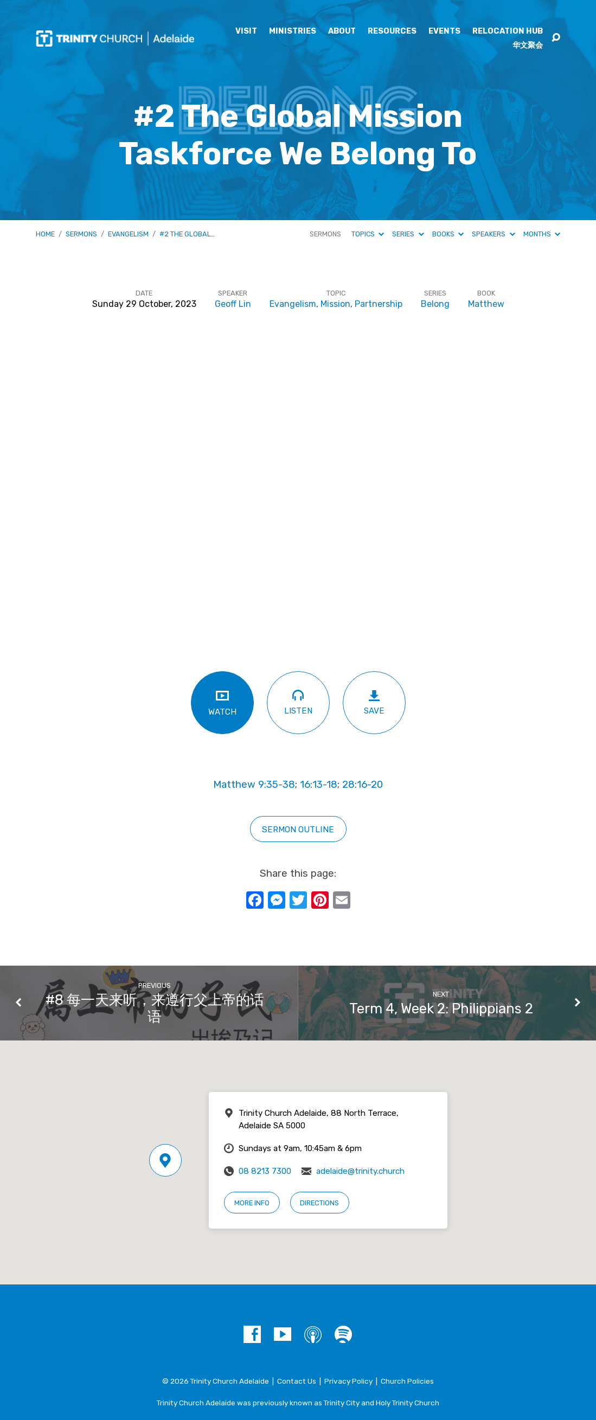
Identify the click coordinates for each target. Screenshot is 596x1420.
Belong (435, 304)
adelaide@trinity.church (360, 1171)
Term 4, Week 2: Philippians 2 (441, 1008)
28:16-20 (362, 785)
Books (448, 234)
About (342, 31)
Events (444, 31)
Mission (335, 304)
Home (45, 234)
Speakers (493, 234)
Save (374, 702)
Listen (298, 702)
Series (408, 234)
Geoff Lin (233, 304)
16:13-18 (318, 785)
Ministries (292, 31)
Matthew (486, 304)
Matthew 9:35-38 (254, 785)
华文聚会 (527, 45)
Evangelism (128, 234)
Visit (246, 31)
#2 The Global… (187, 234)
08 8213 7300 (265, 1171)
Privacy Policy (348, 1381)
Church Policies (407, 1381)
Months (541, 234)
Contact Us (296, 1381)
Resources (392, 31)
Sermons (81, 234)
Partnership (378, 304)
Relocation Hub (507, 31)
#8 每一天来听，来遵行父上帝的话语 (155, 1008)
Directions (319, 1203)
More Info (252, 1203)
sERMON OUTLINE (298, 829)
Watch (222, 702)
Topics (367, 234)
